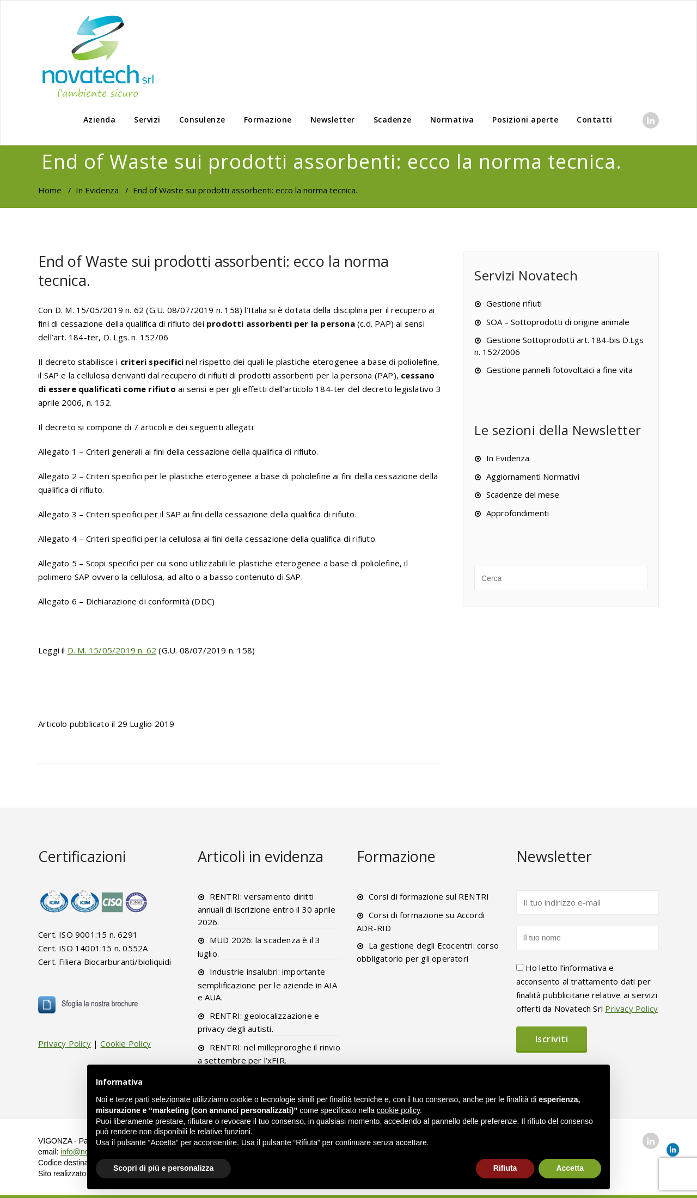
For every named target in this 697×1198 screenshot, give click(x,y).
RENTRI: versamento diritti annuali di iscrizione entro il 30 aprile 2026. (267, 909)
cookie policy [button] (398, 1110)
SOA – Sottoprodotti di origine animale (557, 321)
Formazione (268, 119)
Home (50, 190)
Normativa (452, 119)
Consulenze (202, 119)
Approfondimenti (517, 513)
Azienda (99, 119)
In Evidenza (97, 190)
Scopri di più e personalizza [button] (163, 1168)
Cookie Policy (125, 1043)
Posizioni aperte (525, 119)
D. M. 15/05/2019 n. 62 (112, 650)
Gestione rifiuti (514, 303)
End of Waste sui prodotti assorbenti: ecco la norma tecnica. (213, 270)
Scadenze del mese (522, 494)
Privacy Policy (64, 1043)
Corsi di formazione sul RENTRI (429, 896)
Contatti (594, 119)
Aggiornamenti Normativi (532, 476)
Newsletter (332, 119)
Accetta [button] (570, 1168)
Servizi (147, 119)
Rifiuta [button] (505, 1168)
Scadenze (393, 119)
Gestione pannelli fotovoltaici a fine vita (559, 369)
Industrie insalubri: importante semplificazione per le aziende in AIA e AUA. (267, 984)
